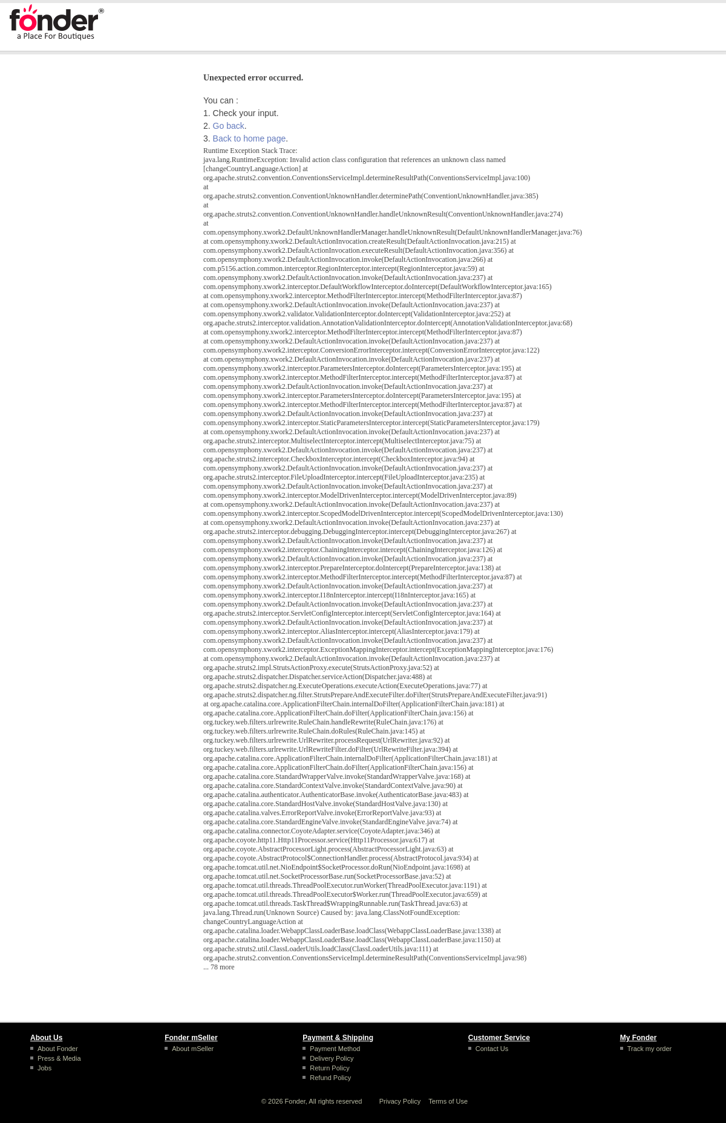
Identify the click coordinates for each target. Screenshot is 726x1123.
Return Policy (329, 1068)
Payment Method (335, 1048)
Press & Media (59, 1058)
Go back (228, 126)
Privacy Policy (399, 1101)
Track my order (649, 1048)
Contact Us (492, 1048)
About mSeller (193, 1048)
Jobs (44, 1068)
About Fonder (58, 1048)
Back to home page (249, 138)
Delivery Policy (331, 1058)
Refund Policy (330, 1077)
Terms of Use (448, 1101)
